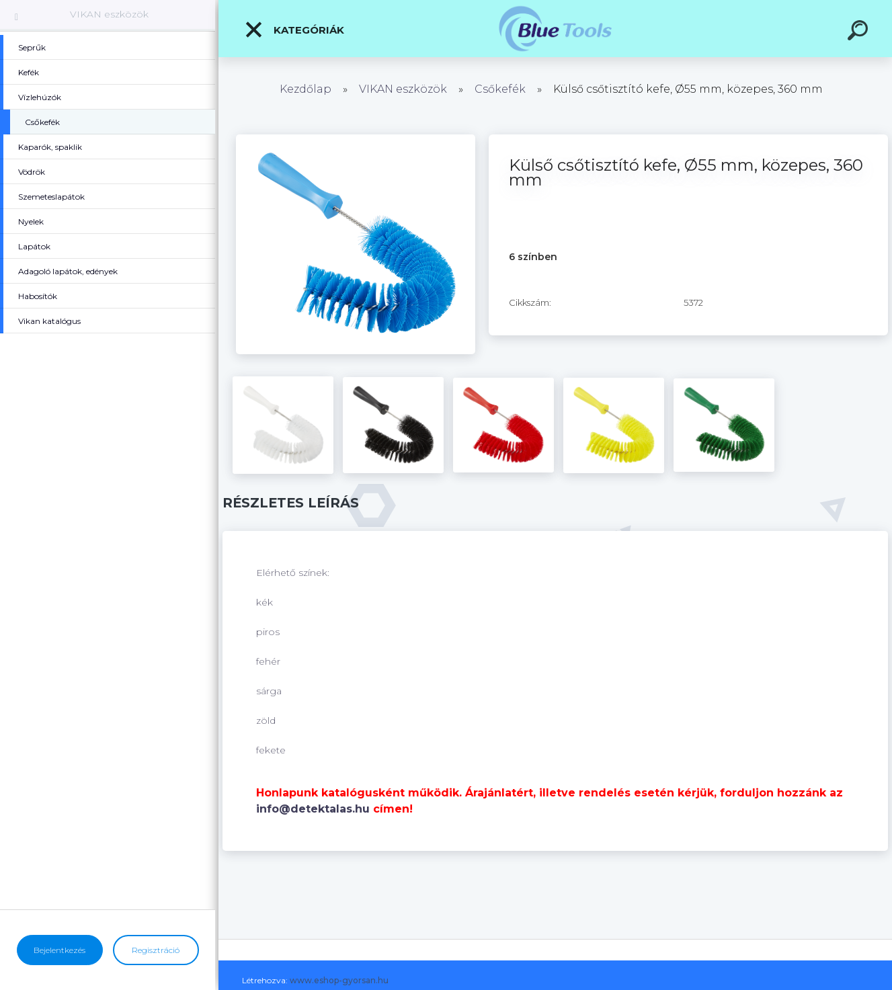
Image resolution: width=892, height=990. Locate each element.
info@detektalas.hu (313, 808)
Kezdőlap (305, 89)
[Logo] (555, 28)
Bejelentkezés (59, 950)
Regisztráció (155, 950)
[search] (860, 32)
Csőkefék (500, 89)
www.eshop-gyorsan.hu (339, 980)
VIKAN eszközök (109, 14)
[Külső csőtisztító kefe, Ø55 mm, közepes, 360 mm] (355, 139)
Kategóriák (294, 30)
